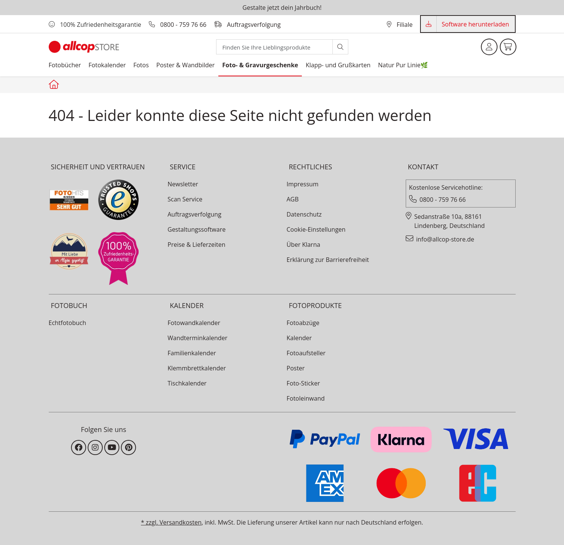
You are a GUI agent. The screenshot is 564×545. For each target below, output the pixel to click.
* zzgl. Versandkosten (171, 522)
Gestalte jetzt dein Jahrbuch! (282, 7)
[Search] (274, 46)
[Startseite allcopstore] (55, 84)
